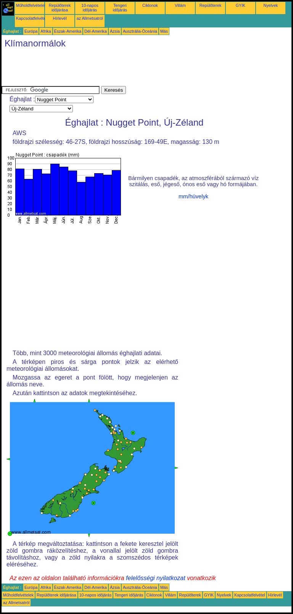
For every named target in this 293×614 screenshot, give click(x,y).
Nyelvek (271, 5)
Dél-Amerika (95, 31)
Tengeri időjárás (120, 7)
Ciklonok (150, 5)
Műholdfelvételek (31, 5)
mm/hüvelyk (193, 196)
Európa (30, 31)
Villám (180, 5)
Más (164, 31)
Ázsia (115, 31)
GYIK (240, 5)
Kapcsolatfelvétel (31, 18)
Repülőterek (210, 5)
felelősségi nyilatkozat (155, 578)
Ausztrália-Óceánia (140, 31)
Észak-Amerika (68, 31)
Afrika (45, 31)
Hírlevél (59, 18)
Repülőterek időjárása (60, 7)
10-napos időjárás (89, 7)
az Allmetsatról (90, 18)
